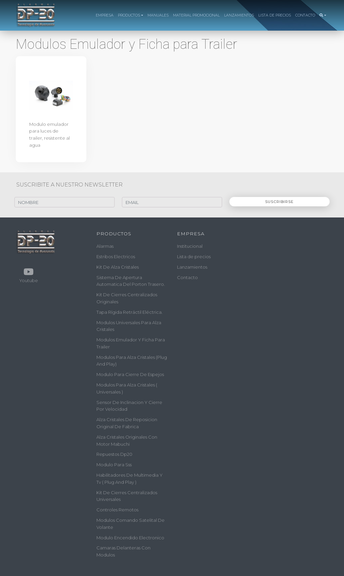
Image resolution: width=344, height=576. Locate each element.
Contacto (187, 277)
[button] (322, 15)
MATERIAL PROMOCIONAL (196, 15)
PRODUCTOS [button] (129, 15)
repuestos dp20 (114, 454)
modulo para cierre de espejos (130, 374)
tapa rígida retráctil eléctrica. (129, 312)
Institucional (190, 246)
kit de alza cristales (117, 267)
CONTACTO (305, 15)
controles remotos (117, 509)
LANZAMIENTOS (239, 15)
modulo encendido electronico (130, 537)
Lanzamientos (192, 267)
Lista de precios (194, 256)
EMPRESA (105, 15)
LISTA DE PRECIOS (274, 15)
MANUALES (158, 15)
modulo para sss (114, 464)
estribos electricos (115, 256)
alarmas (105, 246)
